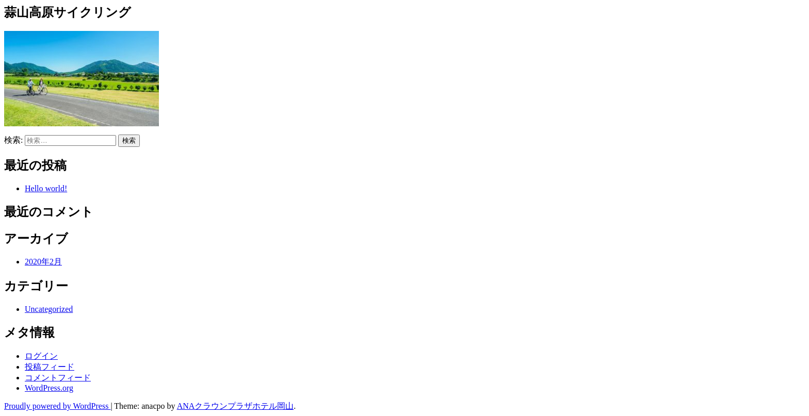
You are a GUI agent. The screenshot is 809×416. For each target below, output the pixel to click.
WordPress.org (49, 388)
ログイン (41, 356)
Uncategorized (49, 309)
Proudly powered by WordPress (57, 406)
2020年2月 (43, 261)
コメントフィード (58, 377)
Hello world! (46, 188)
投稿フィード (49, 366)
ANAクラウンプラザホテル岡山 (235, 406)
